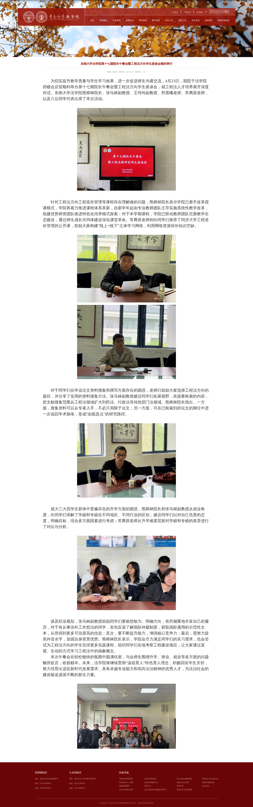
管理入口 (147, 786)
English (175, 12)
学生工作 (169, 20)
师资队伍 (130, 20)
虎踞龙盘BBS (124, 786)
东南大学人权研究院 (184, 789)
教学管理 (156, 20)
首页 (92, 20)
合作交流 (195, 20)
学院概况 (103, 20)
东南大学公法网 (183, 782)
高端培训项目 (224, 20)
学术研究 (117, 20)
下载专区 (187, 12)
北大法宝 (205, 786)
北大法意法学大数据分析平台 (155, 789)
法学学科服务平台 (151, 782)
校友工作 (182, 20)
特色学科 (143, 20)
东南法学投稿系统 (126, 779)
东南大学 (180, 786)
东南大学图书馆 (208, 782)
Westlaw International (210, 779)
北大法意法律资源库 (184, 779)
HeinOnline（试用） (127, 782)
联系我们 (199, 12)
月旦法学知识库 (150, 779)
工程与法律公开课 (126, 789)
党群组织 (208, 20)
